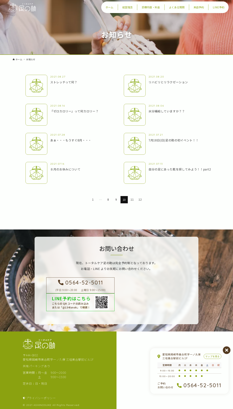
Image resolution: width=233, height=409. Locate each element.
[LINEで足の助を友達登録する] (80, 302)
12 (140, 200)
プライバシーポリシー (41, 398)
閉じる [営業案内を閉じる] (226, 350)
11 (132, 200)
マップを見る (212, 356)
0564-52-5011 (202, 385)
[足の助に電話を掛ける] (80, 285)
